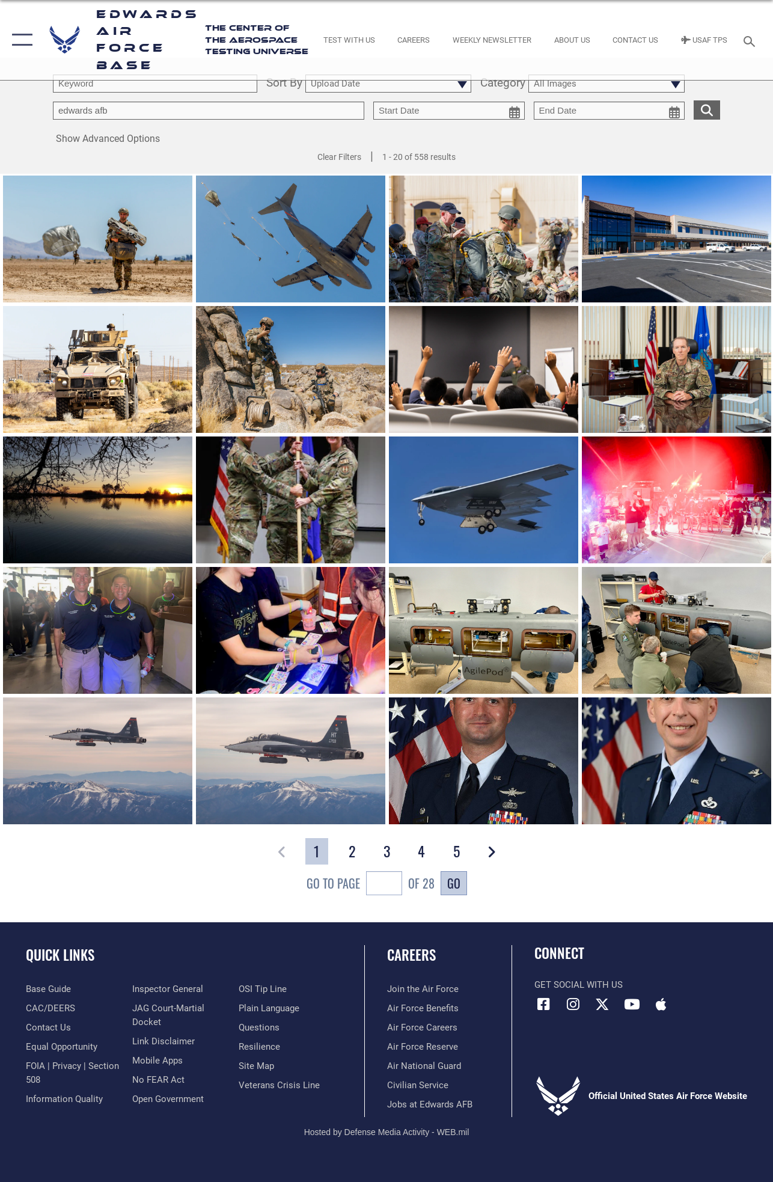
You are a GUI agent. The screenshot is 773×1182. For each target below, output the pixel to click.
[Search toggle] (751, 40)
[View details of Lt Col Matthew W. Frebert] (483, 762)
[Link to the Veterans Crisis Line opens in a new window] (279, 1085)
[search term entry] (155, 84)
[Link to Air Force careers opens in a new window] (422, 1027)
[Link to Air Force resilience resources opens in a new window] (259, 1046)
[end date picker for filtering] (609, 111)
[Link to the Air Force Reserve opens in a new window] (422, 1046)
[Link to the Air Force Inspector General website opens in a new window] (167, 989)
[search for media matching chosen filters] (707, 109)
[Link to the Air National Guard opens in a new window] (424, 1066)
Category (502, 84)
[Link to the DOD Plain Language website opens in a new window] (269, 1008)
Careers (411, 955)
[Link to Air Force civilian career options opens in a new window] (417, 1085)
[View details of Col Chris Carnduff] (676, 762)
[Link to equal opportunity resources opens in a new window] (61, 1046)
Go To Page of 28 (371, 884)
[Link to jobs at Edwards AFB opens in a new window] (429, 1104)
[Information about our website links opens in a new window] (163, 1041)
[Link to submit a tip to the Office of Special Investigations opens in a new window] (263, 989)
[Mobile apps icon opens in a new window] (661, 1004)
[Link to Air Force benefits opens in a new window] (423, 1008)
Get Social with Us (578, 984)
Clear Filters (339, 157)
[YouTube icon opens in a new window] (632, 1004)
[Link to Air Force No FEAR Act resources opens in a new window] (158, 1079)
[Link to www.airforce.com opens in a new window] (423, 989)
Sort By (284, 84)
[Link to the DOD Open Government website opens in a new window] (168, 1099)
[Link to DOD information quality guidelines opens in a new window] (64, 1099)
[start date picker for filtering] (449, 111)
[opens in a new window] (48, 989)
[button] (19, 40)
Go (453, 883)
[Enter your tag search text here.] (208, 111)
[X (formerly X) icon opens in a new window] (602, 1004)
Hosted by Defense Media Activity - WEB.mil (386, 1132)
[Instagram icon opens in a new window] (573, 1004)
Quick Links (60, 955)
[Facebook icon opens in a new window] (543, 1004)
